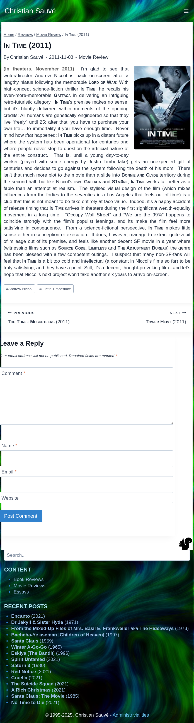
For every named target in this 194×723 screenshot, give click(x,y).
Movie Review (93, 57)
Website (9, 498)
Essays (21, 592)
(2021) (28, 616)
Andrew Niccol (19, 289)
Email (8, 472)
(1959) (32, 641)
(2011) (50, 316)
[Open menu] (186, 11)
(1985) (45, 696)
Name (9, 445)
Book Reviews (29, 579)
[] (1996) (40, 653)
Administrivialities (131, 715)
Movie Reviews (29, 585)
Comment (13, 373)
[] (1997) (65, 634)
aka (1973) (100, 628)
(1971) (44, 622)
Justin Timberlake (55, 289)
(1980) (28, 665)
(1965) (36, 647)
